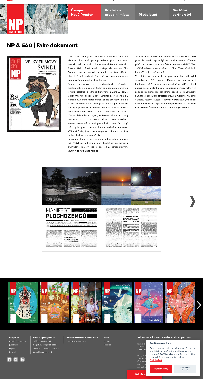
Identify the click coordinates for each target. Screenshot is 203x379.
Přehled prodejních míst (42, 341)
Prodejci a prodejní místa (44, 338)
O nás (106, 338)
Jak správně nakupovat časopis (45, 345)
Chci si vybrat (156, 360)
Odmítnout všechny (185, 369)
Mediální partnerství (17, 341)
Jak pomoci (13, 345)
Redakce (107, 345)
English (12, 349)
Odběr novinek (145, 374)
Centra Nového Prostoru (75, 341)
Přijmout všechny (161, 369)
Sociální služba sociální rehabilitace (81, 338)
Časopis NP (14, 338)
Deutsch (12, 352)
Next (190, 208)
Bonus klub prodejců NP (42, 352)
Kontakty (107, 341)
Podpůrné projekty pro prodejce (46, 349)
